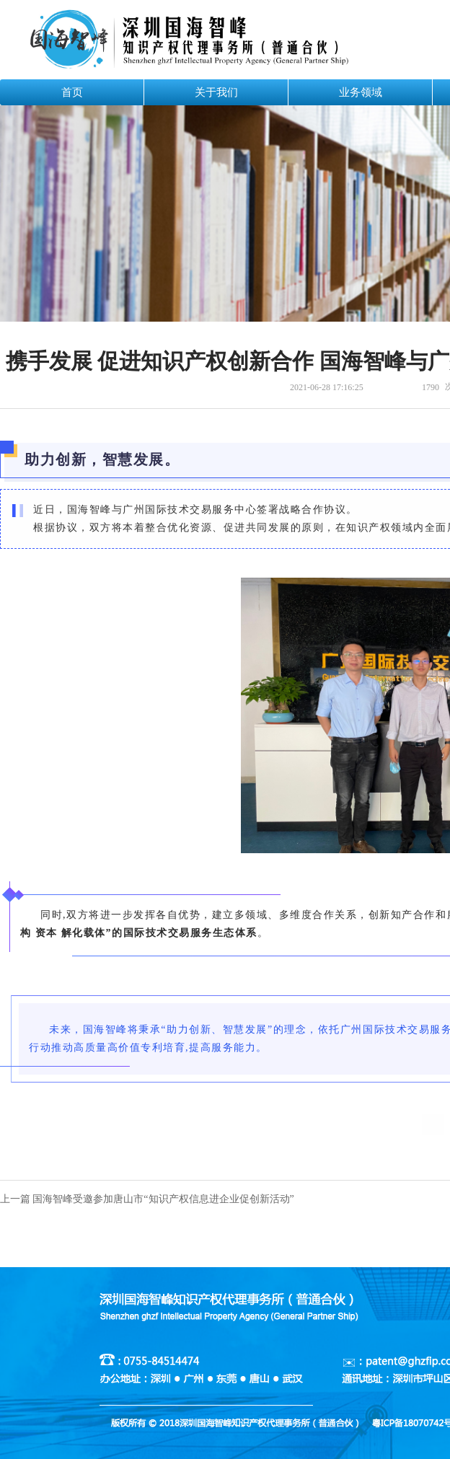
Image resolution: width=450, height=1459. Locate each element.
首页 (72, 92)
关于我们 (216, 92)
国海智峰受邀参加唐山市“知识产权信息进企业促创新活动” (163, 1199)
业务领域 (360, 92)
